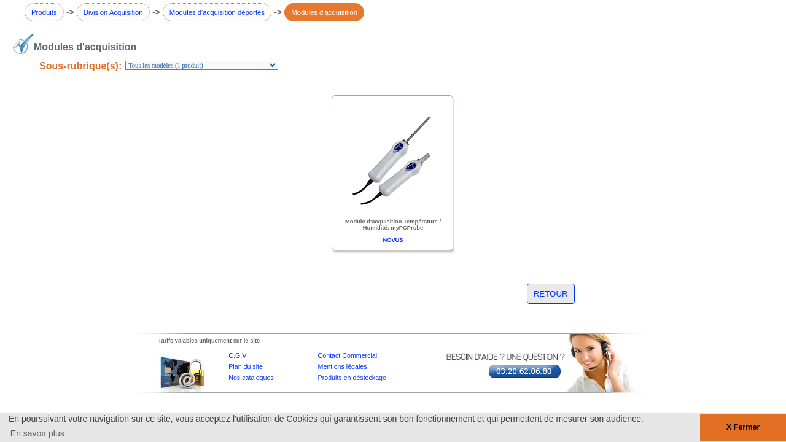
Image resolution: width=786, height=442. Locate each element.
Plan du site (245, 366)
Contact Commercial (348, 355)
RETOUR (551, 293)
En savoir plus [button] (37, 433)
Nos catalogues (250, 377)
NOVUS (393, 240)
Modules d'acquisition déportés (217, 12)
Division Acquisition (113, 12)
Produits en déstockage (352, 377)
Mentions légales (342, 366)
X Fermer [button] (743, 427)
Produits (44, 12)
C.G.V (237, 355)
